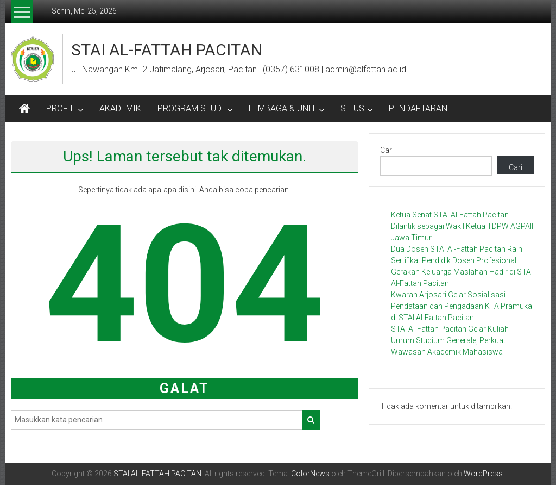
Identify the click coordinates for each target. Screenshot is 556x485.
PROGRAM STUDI (190, 108)
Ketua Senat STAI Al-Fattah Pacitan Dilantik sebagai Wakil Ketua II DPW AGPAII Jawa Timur (462, 226)
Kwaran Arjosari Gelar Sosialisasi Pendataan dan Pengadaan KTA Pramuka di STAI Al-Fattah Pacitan (461, 306)
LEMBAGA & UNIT (282, 108)
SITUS (352, 108)
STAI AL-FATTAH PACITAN (166, 49)
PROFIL (60, 108)
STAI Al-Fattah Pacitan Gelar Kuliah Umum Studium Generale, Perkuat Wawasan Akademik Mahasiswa (450, 340)
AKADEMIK (120, 108)
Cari (387, 150)
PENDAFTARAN (418, 108)
